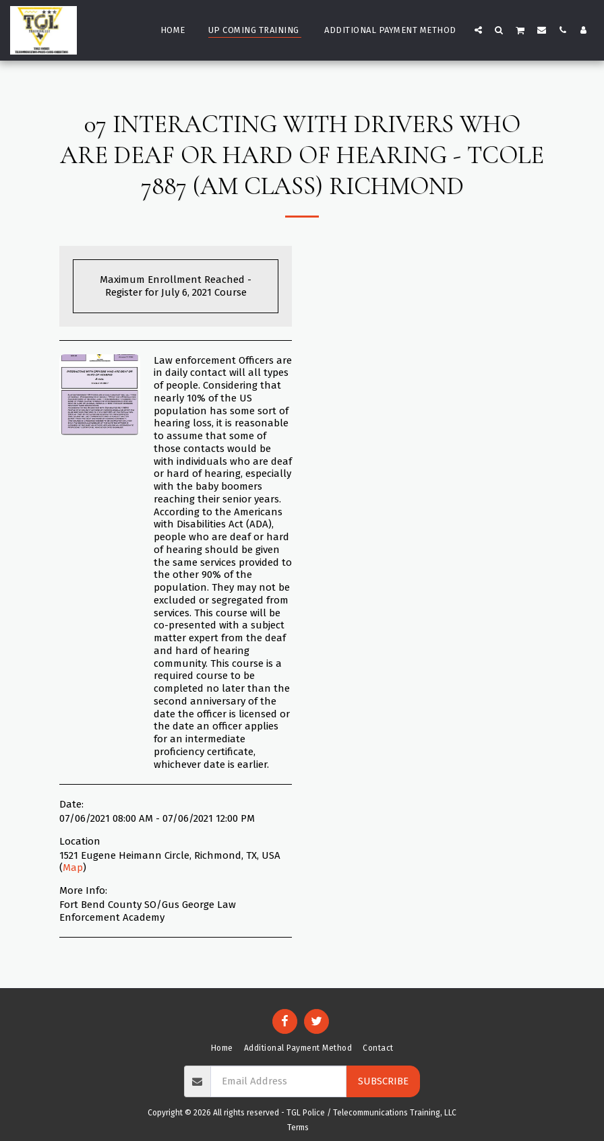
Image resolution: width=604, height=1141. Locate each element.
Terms (298, 1127)
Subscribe (383, 1081)
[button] (478, 29)
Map (73, 867)
